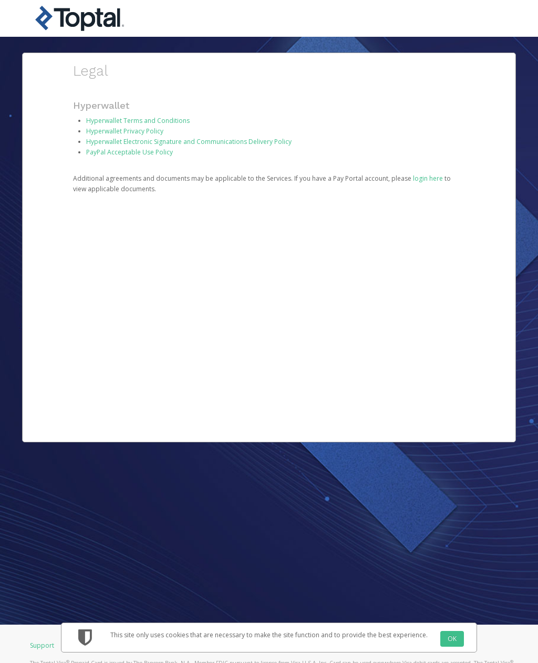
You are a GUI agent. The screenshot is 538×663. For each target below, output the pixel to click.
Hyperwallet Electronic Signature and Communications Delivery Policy (189, 141)
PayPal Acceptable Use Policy (129, 152)
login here (428, 178)
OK (452, 638)
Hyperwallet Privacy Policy (124, 131)
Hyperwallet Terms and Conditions (138, 120)
